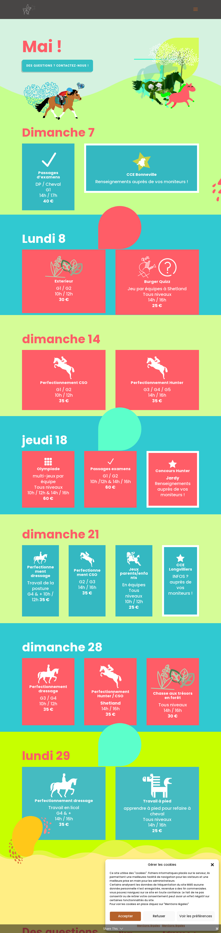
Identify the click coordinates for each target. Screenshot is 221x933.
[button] (212, 865)
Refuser (159, 916)
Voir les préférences (195, 916)
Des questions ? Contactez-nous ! (57, 65)
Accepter (125, 916)
